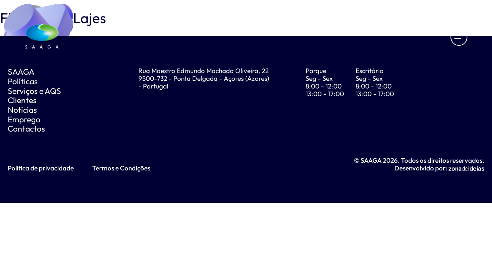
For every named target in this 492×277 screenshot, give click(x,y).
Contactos (26, 128)
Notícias (22, 110)
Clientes (22, 100)
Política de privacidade (41, 168)
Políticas (23, 81)
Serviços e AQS (34, 91)
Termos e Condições (121, 168)
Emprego (24, 119)
